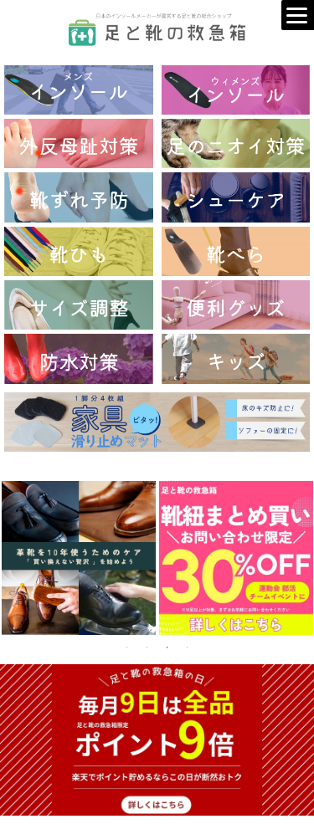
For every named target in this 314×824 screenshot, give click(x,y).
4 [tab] (187, 647)
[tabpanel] (79, 558)
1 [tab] (127, 647)
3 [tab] (167, 647)
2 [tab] (147, 647)
